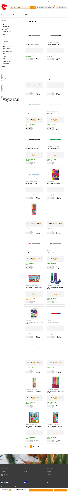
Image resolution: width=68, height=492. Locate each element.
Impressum (3, 471)
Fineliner (4, 43)
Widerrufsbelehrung (5, 474)
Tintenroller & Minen (7, 61)
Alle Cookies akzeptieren (60, 490)
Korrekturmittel (6, 49)
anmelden (35, 50)
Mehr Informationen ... (12, 490)
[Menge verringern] (26, 59)
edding (4, 76)
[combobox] (20, 7)
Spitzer (4, 58)
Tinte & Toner (4, 66)
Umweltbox (49, 474)
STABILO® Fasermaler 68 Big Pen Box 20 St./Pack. (55, 288)
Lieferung (26, 472)
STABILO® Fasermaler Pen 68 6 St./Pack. (33, 391)
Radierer (4, 56)
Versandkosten (17, 486)
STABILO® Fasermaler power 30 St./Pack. (33, 287)
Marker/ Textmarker (7, 54)
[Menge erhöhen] (29, 59)
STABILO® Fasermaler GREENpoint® (54, 218)
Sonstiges (6, 41)
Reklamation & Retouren (28, 470)
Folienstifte (5, 44)
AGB (2, 475)
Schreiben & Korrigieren (6, 33)
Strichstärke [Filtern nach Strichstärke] (11, 84)
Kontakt (25, 471)
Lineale (4, 53)
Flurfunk (48, 472)
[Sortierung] (57, 26)
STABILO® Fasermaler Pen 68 (53, 44)
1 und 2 (4, 91)
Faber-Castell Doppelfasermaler (53, 183)
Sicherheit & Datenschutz (6, 472)
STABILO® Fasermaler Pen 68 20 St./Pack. (33, 218)
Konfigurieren (49, 490)
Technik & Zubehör (5, 64)
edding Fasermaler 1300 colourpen (32, 79)
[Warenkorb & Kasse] (61, 7)
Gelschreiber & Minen (7, 48)
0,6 (3, 86)
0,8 (3, 88)
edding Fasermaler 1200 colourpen (32, 44)
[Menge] (28, 59)
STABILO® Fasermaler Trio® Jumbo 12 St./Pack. (33, 427)
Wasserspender (50, 471)
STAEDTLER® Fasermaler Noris (53, 322)
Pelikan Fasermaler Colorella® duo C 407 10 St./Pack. (34, 323)
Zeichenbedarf (6, 63)
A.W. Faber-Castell (6, 75)
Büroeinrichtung (5, 23)
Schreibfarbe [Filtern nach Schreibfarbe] (11, 95)
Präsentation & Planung (6, 31)
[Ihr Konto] (64, 2)
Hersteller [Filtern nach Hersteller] (11, 73)
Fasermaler (5, 36)
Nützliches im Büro (5, 26)
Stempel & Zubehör (7, 59)
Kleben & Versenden (6, 24)
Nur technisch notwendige (36, 490)
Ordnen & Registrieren (6, 28)
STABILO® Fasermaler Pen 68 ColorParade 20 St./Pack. (55, 392)
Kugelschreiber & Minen (7, 51)
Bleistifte (4, 34)
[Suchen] (33, 7)
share (4, 80)
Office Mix (3, 470)
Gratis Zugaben (49, 470)
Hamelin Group (6, 78)
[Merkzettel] (48, 7)
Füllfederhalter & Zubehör (8, 46)
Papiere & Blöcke (5, 29)
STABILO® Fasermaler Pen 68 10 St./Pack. (55, 426)
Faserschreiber (7, 39)
